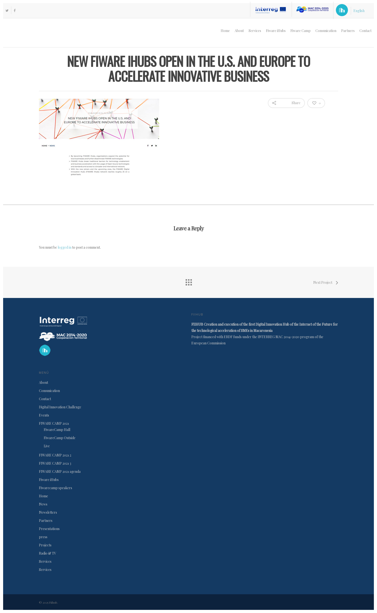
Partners (348, 30)
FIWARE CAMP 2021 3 (55, 463)
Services (255, 30)
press (43, 537)
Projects (45, 545)
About (239, 30)
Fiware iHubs (276, 30)
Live (47, 446)
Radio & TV (47, 553)
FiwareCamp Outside (59, 438)
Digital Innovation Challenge (60, 407)
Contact (365, 30)
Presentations (49, 528)
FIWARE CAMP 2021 (54, 423)
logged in (64, 247)
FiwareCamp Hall (57, 429)
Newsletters (48, 512)
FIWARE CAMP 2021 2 (55, 455)
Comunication (325, 30)
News (43, 504)
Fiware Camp (300, 30)
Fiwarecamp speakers (55, 488)
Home (225, 30)
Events (44, 415)
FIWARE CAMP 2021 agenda (60, 471)
